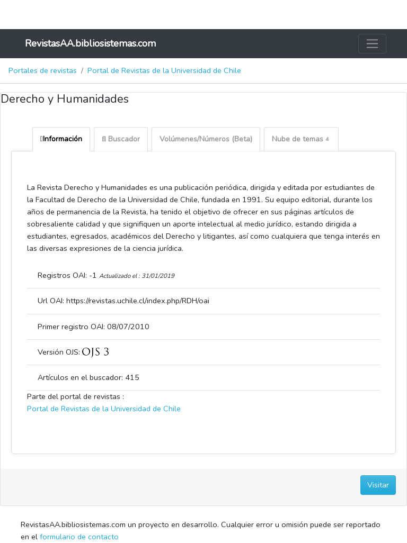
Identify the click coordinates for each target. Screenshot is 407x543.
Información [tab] (61, 139)
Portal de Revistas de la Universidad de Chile (164, 70)
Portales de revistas (42, 70)
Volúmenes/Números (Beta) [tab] (206, 140)
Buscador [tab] (121, 140)
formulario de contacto (79, 536)
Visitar (378, 484)
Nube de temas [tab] (301, 140)
